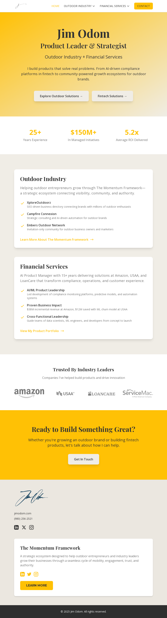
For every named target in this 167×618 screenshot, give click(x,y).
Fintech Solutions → (112, 96)
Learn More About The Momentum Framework (57, 239)
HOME (55, 6)
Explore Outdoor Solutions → (61, 96)
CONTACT (143, 6)
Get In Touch (83, 459)
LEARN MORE (36, 585)
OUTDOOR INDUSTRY (79, 6)
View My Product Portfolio (42, 331)
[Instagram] (31, 527)
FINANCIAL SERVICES (115, 6)
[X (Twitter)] (24, 527)
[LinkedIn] (16, 527)
